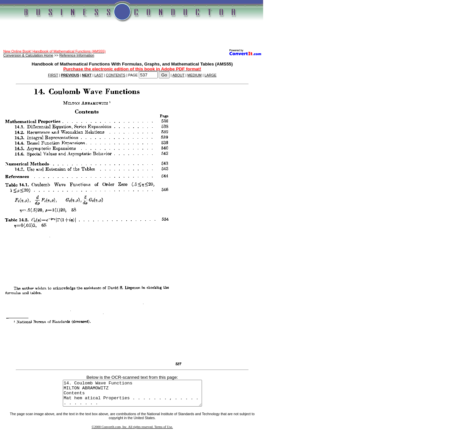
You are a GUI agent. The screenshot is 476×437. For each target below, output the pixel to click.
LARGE (211, 75)
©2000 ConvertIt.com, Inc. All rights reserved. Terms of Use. (132, 432)
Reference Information (76, 55)
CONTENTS (116, 75)
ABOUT (179, 75)
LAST (98, 75)
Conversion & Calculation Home (28, 55)
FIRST (53, 75)
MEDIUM (194, 75)
